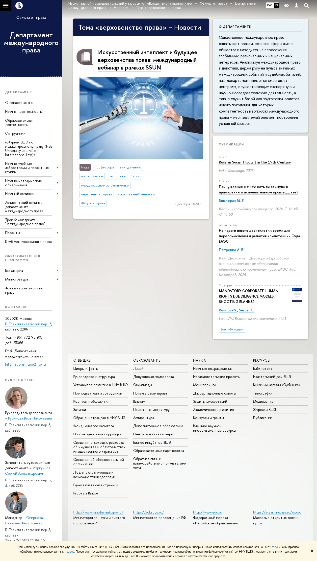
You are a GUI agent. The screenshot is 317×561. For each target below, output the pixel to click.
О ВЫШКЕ (82, 360)
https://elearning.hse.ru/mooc (277, 512)
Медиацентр (263, 401)
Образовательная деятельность (19, 122)
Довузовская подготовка (153, 376)
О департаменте (19, 102)
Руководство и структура (94, 376)
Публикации (231, 144)
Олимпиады (142, 384)
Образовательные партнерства (158, 450)
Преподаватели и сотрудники (97, 393)
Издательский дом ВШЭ (272, 376)
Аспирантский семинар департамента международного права (24, 206)
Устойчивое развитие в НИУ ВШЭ (100, 384)
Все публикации (232, 329)
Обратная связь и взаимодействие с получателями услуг (159, 463)
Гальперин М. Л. (232, 200)
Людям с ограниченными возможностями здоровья (94, 474)
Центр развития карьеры (153, 434)
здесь (275, 547)
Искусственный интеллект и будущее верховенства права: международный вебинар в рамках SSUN (147, 59)
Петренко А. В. (231, 249)
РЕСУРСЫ (262, 360)
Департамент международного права (31, 42)
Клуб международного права (28, 241)
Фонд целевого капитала (93, 425)
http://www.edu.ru (207, 512)
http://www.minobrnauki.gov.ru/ (98, 512)
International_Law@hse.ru (25, 364)
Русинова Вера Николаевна (30, 418)
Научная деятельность (23, 111)
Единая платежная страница (95, 485)
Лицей (138, 368)
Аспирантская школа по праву (24, 290)
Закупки (79, 409)
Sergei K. (246, 310)
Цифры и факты (85, 368)
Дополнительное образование (158, 425)
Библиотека (262, 368)
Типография (262, 393)
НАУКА (199, 360)
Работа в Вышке (85, 493)
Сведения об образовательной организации (98, 461)
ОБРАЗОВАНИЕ (146, 360)
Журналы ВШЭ (264, 409)
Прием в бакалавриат (150, 393)
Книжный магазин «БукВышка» (277, 384)
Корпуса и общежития (91, 401)
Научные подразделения (213, 368)
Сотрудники (15, 133)
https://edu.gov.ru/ (148, 512)
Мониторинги (204, 384)
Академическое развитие (213, 409)
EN (276, 5)
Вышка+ (139, 401)
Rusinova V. (228, 310)
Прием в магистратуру (151, 409)
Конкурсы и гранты (208, 417)
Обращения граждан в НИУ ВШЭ (99, 417)
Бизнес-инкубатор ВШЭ (152, 442)
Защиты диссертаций (210, 401)
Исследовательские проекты (216, 376)
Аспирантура (143, 417)
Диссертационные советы (214, 393)
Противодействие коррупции (97, 434)
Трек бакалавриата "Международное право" (25, 221)
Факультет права (31, 17)
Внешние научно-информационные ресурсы (214, 428)
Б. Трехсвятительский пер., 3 (28, 324)
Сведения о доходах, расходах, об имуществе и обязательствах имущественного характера (99, 447)
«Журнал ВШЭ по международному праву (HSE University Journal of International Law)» (28, 148)
